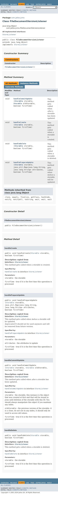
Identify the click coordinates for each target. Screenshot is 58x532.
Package (13, 4)
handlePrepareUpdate (23, 162)
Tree (32, 4)
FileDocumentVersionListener (19, 67)
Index (49, 4)
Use (27, 4)
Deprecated (41, 4)
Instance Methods (29, 83)
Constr (25, 10)
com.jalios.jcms (17, 18)
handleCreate (20, 122)
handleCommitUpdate (23, 99)
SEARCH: (29, 7)
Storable (19, 101)
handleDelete (20, 144)
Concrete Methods (14, 87)
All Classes (6, 7)
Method (33, 10)
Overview (5, 4)
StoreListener (9, 35)
